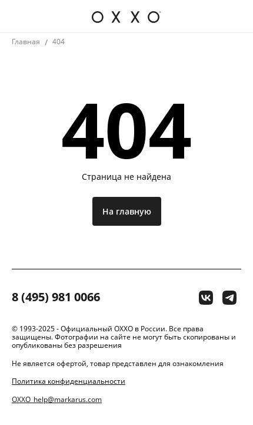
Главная (26, 42)
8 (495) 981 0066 (56, 298)
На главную (126, 211)
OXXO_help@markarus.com (57, 400)
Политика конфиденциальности (68, 381)
